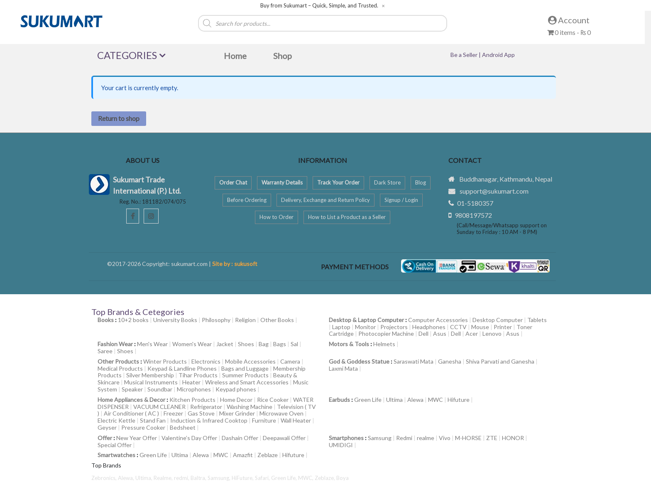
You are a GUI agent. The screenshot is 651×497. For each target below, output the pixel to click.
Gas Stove (201, 413)
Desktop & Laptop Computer (366, 319)
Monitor (365, 326)
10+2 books (133, 319)
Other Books (277, 319)
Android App (498, 54)
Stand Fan (153, 420)
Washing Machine (249, 406)
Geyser (107, 427)
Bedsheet (183, 427)
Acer (471, 333)
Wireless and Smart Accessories (247, 382)
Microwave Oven (281, 413)
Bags (279, 343)
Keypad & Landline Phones (182, 368)
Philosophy (216, 319)
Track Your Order (338, 182)
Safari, (263, 478)
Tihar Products (198, 375)
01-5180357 (475, 203)
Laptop (341, 326)
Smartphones (346, 437)
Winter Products (165, 361)
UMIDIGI (341, 444)
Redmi (404, 437)
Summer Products (245, 375)
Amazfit (243, 454)
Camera (290, 361)
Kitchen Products (192, 399)
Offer (105, 437)
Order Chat (233, 182)
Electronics (205, 361)
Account (569, 20)
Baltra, (199, 478)
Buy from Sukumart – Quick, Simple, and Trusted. (319, 5)
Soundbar (159, 389)
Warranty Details (282, 182)
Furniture (264, 420)
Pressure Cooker (143, 427)
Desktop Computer (497, 319)
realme (425, 437)
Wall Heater (296, 420)
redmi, (182, 478)
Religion (245, 319)
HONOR (513, 437)
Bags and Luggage (245, 368)
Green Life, (284, 478)
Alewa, (126, 478)
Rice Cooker (273, 399)
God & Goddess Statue (359, 361)
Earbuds (339, 399)
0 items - (569, 32)
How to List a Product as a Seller (347, 217)
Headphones (428, 326)
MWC (435, 399)
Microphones (194, 389)
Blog (420, 182)
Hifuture (459, 399)
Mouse (480, 326)
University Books (175, 319)
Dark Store (387, 182)
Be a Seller (464, 54)
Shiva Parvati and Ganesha (500, 361)
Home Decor (236, 399)
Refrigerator (206, 406)
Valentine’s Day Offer (189, 437)
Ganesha (449, 361)
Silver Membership (150, 375)
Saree (105, 350)
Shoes (246, 343)
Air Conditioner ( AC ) (131, 413)
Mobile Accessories (250, 361)
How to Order (276, 217)
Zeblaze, (325, 478)
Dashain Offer (240, 437)
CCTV (458, 326)
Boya (342, 478)
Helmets (384, 343)
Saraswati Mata (413, 361)
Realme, (164, 478)
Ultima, (144, 478)
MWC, (306, 478)
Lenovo (492, 333)
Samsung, (220, 478)
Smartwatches (116, 454)
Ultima (394, 399)
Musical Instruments (151, 382)
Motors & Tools (349, 343)
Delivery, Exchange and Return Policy (325, 200)
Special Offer (115, 444)
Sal (294, 343)
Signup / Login (401, 200)
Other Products (118, 361)
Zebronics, (104, 478)
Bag (264, 343)
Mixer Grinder (237, 413)
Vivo (444, 437)
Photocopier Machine (386, 333)
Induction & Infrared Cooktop (208, 420)
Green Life (368, 399)
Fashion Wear (115, 343)
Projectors (394, 326)
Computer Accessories (438, 319)
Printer (503, 326)
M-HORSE (468, 437)
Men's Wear (152, 343)
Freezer (173, 413)
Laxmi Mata (343, 368)
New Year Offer (136, 437)
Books (106, 319)
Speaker (132, 389)
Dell (423, 333)
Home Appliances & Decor (131, 399)
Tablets (537, 319)
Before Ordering (247, 200)
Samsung (380, 437)
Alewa (415, 399)
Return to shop (119, 118)
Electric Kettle (116, 420)
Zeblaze (267, 454)
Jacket (224, 343)
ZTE (491, 437)
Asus (439, 333)
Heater (191, 382)
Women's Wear (192, 343)
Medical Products (120, 368)
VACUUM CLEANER (159, 406)
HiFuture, (243, 478)
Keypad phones (235, 389)
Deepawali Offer (284, 437)
